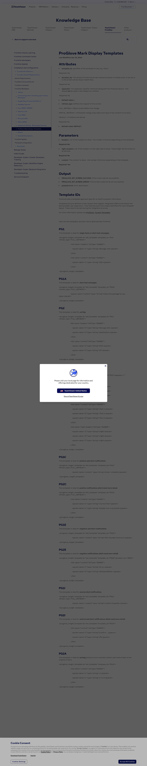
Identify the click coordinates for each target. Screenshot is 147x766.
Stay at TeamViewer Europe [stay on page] (73, 396)
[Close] (105, 366)
